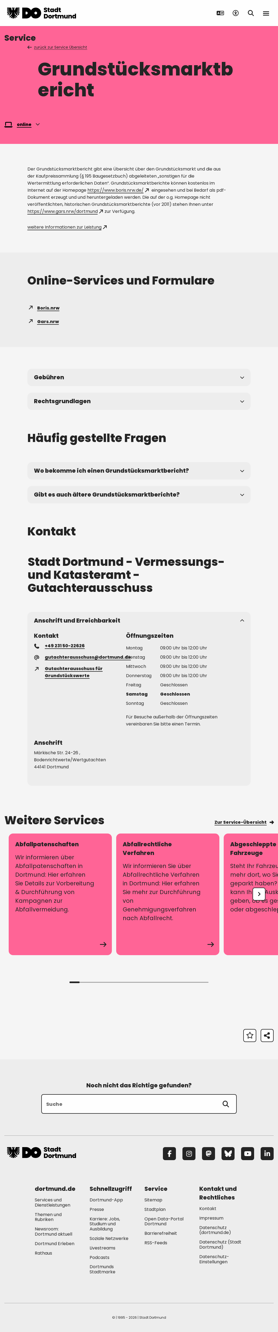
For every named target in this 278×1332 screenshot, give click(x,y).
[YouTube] (247, 1153)
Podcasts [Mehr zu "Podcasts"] (99, 1257)
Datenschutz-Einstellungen (214, 1259)
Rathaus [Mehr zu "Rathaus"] (43, 1253)
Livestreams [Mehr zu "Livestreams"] (102, 1248)
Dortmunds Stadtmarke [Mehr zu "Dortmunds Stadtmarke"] (102, 1269)
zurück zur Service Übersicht (57, 47)
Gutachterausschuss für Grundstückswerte (69, 672)
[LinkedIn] (267, 1153)
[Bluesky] (228, 1153)
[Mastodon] (208, 1153)
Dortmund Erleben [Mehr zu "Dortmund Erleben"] (54, 1244)
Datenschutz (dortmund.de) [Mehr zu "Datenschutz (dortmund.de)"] (215, 1230)
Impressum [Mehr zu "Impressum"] (211, 1218)
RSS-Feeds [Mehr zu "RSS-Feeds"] (155, 1243)
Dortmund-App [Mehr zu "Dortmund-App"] (106, 1200)
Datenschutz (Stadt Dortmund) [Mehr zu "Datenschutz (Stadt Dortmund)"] (220, 1244)
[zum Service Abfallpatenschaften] (60, 894)
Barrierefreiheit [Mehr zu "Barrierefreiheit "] (160, 1233)
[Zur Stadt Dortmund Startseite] (41, 13)
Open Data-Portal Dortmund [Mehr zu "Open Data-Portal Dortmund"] (164, 1221)
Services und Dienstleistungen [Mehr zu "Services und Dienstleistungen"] (52, 1202)
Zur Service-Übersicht (244, 822)
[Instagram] (188, 1153)
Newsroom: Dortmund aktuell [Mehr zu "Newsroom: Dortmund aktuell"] (53, 1231)
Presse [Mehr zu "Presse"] (97, 1209)
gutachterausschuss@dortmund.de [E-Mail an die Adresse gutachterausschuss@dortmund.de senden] (83, 657)
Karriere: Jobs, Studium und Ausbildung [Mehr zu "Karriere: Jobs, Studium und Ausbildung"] (105, 1224)
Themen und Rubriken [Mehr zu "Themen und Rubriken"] (48, 1217)
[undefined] (259, 894)
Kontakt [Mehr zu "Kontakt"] (207, 1208)
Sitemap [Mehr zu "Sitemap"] (153, 1200)
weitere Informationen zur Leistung (67, 227)
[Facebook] (169, 1153)
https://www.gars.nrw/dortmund (65, 211)
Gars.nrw (43, 321)
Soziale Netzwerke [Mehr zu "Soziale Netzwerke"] (109, 1238)
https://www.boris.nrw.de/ (118, 190)
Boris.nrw (43, 308)
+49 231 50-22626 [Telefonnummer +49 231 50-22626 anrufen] (60, 645)
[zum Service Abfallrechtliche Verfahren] (167, 894)
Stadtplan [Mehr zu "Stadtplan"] (155, 1209)
